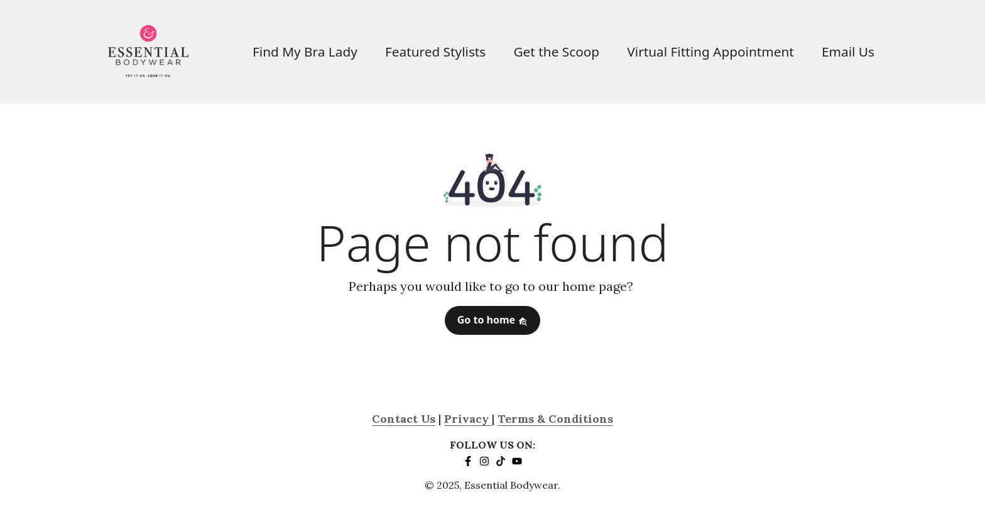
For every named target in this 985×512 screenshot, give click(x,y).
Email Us (848, 51)
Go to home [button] (492, 320)
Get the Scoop (556, 51)
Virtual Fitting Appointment (710, 51)
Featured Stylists (435, 51)
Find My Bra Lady (305, 51)
